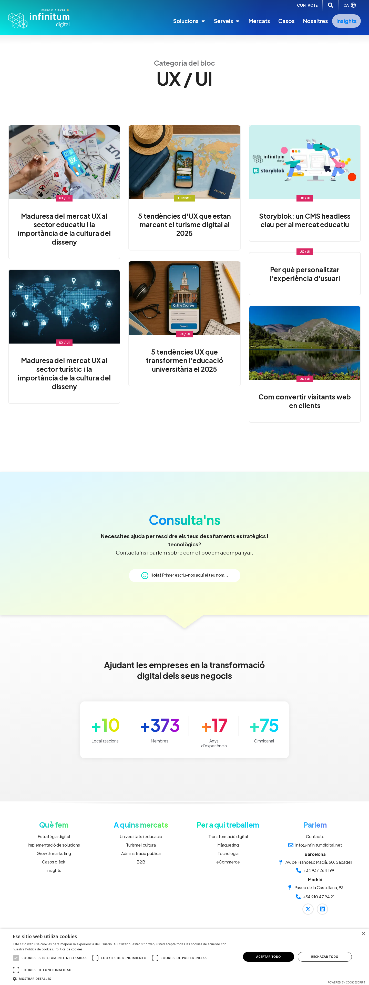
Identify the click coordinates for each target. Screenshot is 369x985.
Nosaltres (315, 20)
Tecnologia (228, 853)
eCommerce (228, 861)
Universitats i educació (141, 836)
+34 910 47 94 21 (315, 896)
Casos (286, 20)
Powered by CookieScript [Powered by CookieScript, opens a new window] (346, 982)
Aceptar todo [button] (268, 956)
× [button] (363, 934)
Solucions (189, 20)
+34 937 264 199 (315, 870)
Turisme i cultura (141, 844)
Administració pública (141, 853)
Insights (346, 20)
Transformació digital (228, 836)
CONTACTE (307, 5)
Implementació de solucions (54, 844)
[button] (123, 978)
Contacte (315, 836)
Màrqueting (228, 844)
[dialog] (184, 957)
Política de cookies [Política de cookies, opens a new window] (69, 949)
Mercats (259, 20)
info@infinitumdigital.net (315, 845)
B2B (141, 861)
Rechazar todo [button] (324, 956)
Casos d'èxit (54, 861)
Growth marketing (54, 853)
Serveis (227, 20)
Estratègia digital (54, 836)
